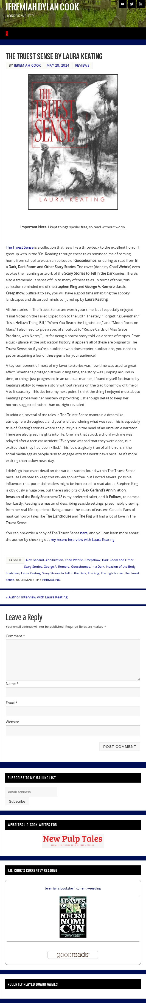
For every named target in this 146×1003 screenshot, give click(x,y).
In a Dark (98, 566)
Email (11, 702)
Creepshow (92, 560)
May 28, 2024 (58, 65)
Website (12, 721)
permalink (51, 580)
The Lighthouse (112, 573)
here (84, 532)
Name (12, 683)
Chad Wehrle (74, 560)
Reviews (82, 65)
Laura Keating (31, 573)
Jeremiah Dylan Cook (42, 7)
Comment (15, 635)
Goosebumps (80, 566)
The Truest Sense (19, 247)
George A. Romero (56, 566)
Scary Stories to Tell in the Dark (64, 573)
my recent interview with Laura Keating (82, 539)
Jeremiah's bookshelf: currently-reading (73, 888)
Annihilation (54, 560)
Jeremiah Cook (27, 65)
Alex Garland (35, 560)
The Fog (93, 573)
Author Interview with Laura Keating (37, 597)
